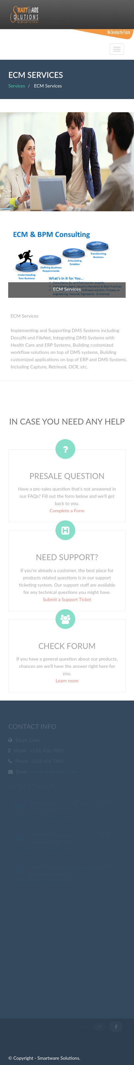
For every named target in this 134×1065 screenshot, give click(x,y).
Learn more (66, 682)
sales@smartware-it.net (53, 772)
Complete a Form (67, 512)
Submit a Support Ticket (67, 600)
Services (16, 85)
